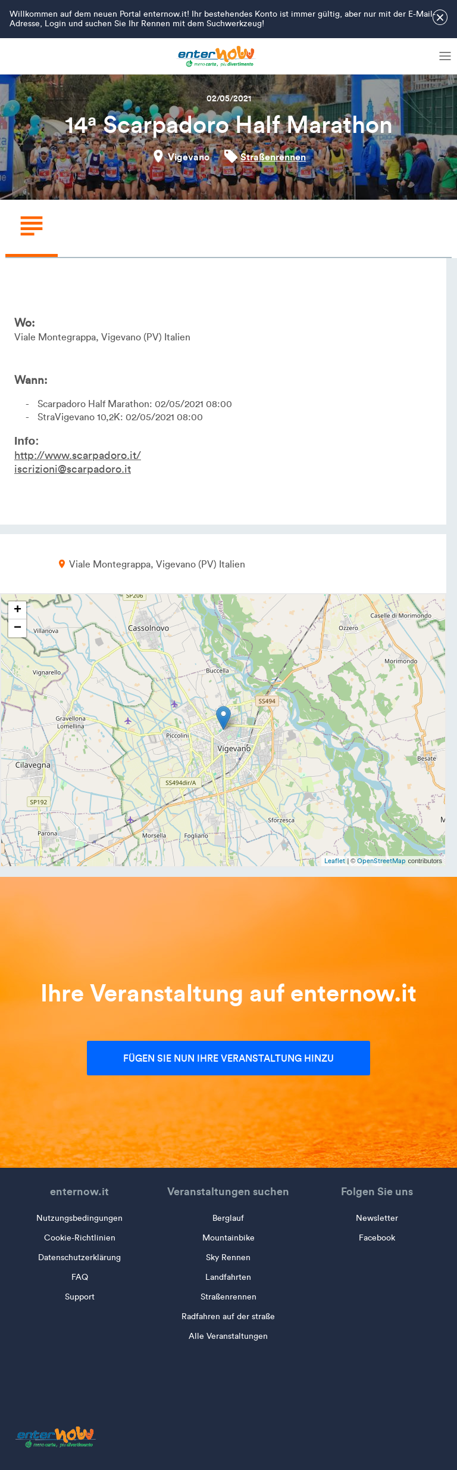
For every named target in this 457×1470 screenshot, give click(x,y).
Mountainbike (228, 1238)
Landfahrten (228, 1277)
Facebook (377, 1238)
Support (80, 1297)
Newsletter (377, 1218)
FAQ (79, 1277)
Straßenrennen (273, 157)
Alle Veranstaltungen (228, 1336)
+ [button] (17, 610)
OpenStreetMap (381, 861)
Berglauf (228, 1218)
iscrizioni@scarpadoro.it (72, 469)
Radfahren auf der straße (228, 1316)
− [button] (17, 628)
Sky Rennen (228, 1257)
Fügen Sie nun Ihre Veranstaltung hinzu (228, 1058)
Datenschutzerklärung (79, 1257)
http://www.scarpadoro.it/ (77, 455)
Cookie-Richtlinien (79, 1238)
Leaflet (334, 861)
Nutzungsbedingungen (79, 1218)
